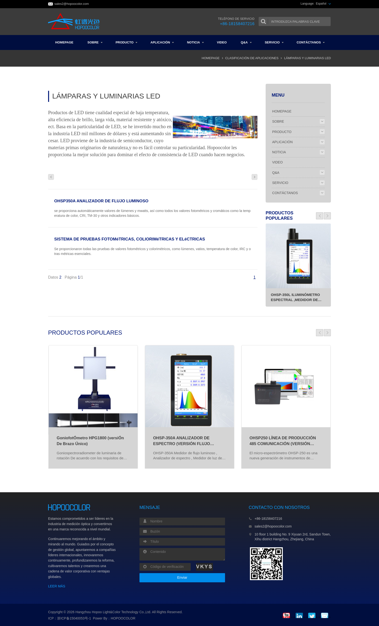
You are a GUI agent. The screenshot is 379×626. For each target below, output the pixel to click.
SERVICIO (274, 42)
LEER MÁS (56, 586)
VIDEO (221, 42)
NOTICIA (195, 42)
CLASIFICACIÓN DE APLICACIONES (251, 58)
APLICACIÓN (162, 42)
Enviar (182, 577)
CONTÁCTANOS (311, 42)
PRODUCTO (126, 42)
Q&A (246, 42)
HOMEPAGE (64, 42)
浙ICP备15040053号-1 (74, 618)
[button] (319, 215)
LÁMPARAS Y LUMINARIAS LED (307, 58)
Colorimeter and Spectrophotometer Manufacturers (75, 21)
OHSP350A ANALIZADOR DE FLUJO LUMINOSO (101, 201)
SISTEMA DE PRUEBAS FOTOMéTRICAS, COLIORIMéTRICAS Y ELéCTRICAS (129, 239)
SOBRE (94, 42)
